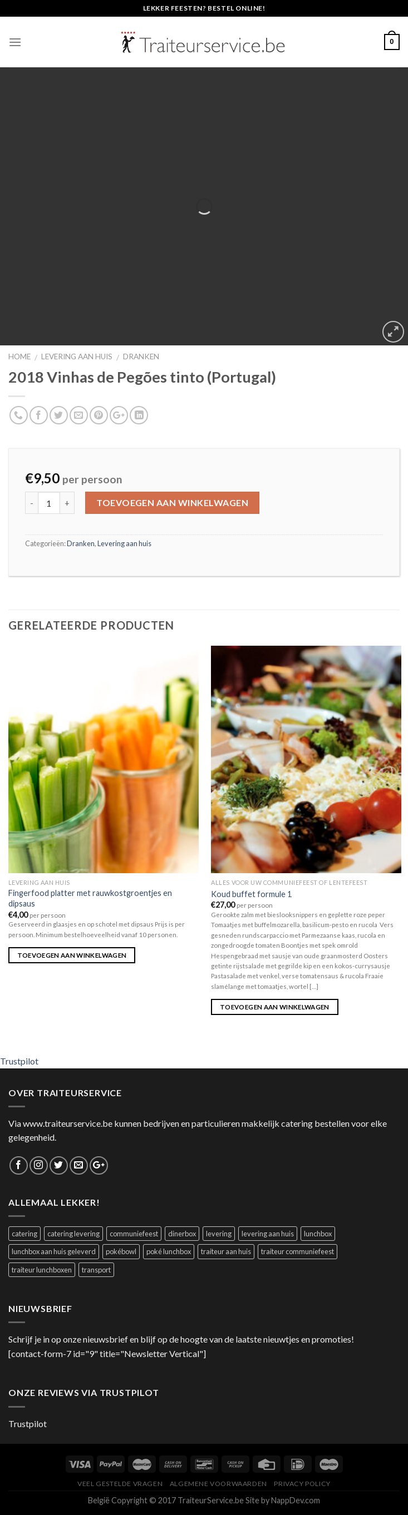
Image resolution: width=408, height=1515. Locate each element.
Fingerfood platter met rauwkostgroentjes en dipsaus (90, 898)
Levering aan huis (76, 356)
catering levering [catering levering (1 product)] (73, 1233)
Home (19, 356)
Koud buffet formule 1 (251, 894)
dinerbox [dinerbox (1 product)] (182, 1233)
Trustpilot (19, 1061)
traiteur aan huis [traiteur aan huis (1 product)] (226, 1251)
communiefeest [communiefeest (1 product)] (134, 1233)
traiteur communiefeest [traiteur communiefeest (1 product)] (297, 1251)
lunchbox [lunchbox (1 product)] (318, 1233)
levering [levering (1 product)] (219, 1233)
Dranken (141, 356)
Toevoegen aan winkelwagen (172, 502)
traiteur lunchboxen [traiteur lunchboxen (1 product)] (42, 1269)
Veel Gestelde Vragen (120, 1483)
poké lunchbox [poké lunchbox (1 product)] (168, 1251)
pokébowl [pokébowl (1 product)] (121, 1251)
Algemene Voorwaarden (218, 1483)
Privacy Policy (302, 1483)
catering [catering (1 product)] (24, 1233)
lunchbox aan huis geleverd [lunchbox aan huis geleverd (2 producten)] (54, 1251)
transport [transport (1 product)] (96, 1269)
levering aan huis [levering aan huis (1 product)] (268, 1233)
